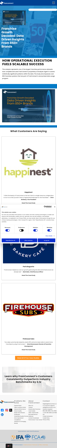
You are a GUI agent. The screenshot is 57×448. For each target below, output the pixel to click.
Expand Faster (17, 405)
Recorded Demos (32, 414)
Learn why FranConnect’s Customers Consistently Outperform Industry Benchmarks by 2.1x (28, 379)
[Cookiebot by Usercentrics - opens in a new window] (45, 207)
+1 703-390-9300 (47, 412)
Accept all (46, 240)
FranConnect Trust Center (35, 420)
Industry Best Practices (34, 409)
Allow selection (28, 240)
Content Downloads (33, 418)
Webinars (30, 416)
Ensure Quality (18, 411)
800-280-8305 (46, 411)
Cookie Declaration (48, 416)
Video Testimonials (33, 412)
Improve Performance (20, 409)
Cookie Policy (46, 418)
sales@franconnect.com (49, 407)
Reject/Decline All (10, 240)
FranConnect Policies (30, 445)
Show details (49, 235)
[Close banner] (54, 206)
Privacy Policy (46, 419)
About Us (30, 405)
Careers (30, 407)
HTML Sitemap (43, 445)
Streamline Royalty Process (21, 416)
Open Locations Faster (20, 407)
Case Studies (31, 411)
